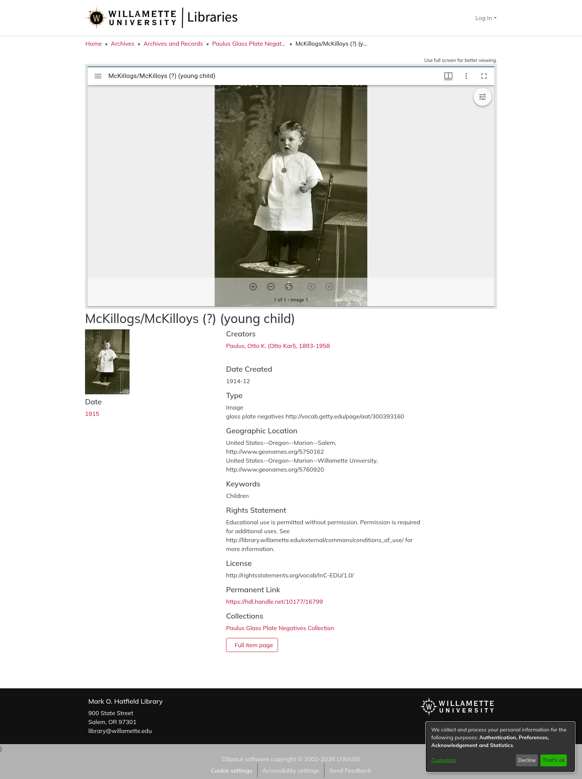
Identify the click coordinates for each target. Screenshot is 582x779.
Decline (527, 760)
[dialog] (500, 747)
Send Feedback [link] (350, 770)
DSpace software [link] (245, 759)
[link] (280, 628)
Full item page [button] (254, 645)
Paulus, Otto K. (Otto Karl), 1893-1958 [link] (278, 345)
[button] (456, 17)
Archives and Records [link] (173, 43)
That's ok (553, 760)
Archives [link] (123, 43)
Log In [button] (484, 18)
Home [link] (93, 43)
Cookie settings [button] (231, 770)
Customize (444, 760)
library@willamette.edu (120, 730)
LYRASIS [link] (348, 759)
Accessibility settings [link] (290, 770)
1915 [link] (92, 413)
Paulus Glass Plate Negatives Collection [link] (249, 43)
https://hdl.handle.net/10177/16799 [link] (274, 601)
